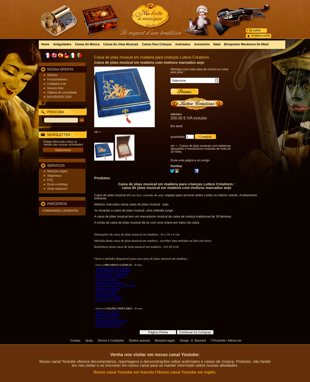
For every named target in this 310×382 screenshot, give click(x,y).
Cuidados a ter (56, 84)
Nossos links (55, 88)
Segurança (54, 175)
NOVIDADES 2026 (59, 97)
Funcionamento (57, 79)
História (52, 75)
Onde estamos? (57, 188)
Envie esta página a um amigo (189, 160)
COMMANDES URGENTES (60, 210)
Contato (75, 340)
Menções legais (57, 171)
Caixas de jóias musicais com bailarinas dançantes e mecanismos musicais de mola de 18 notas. (200, 148)
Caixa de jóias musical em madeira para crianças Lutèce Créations (151, 57)
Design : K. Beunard (193, 340)
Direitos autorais (139, 340)
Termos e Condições (111, 340)
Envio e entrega (57, 184)
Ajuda (89, 340)
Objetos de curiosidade (62, 92)
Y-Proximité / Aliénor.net (226, 340)
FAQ (50, 180)
